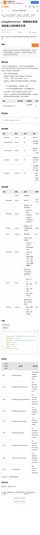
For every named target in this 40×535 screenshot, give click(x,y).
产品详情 (19, 32)
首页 (2, 15)
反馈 (22, 502)
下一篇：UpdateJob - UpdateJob (29, 493)
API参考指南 (26, 15)
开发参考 (19, 15)
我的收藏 (34, 32)
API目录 (33, 15)
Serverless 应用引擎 (10, 15)
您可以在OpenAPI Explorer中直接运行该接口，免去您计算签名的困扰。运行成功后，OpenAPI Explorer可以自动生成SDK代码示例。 (19, 52)
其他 (4, 16)
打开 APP (34, 2)
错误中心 (6, 478)
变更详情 (13, 487)
